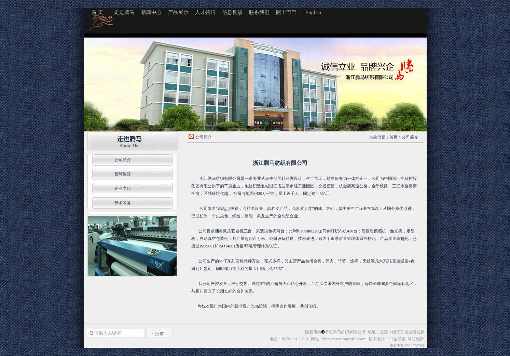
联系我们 (259, 12)
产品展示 (178, 12)
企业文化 (122, 188)
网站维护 (416, 339)
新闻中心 (151, 12)
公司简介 (122, 159)
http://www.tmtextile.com (344, 339)
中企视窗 (397, 339)
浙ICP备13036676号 (407, 345)
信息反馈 (232, 12)
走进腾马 (124, 12)
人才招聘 (205, 12)
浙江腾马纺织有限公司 (345, 332)
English (313, 12)
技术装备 (122, 202)
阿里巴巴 (286, 12)
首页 (393, 137)
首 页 (97, 12)
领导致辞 (122, 174)
